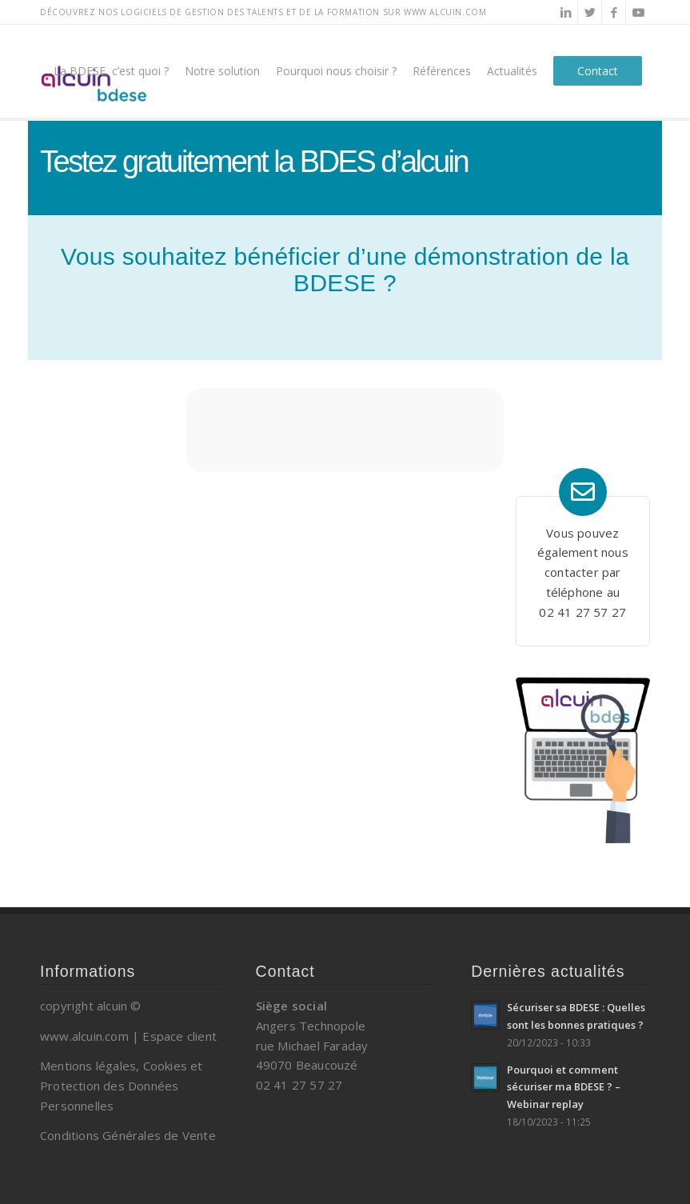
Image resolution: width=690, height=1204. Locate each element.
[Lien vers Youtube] (638, 12)
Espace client (179, 1036)
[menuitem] (111, 71)
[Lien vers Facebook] (613, 12)
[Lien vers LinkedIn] (565, 12)
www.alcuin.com (84, 1036)
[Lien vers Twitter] (589, 12)
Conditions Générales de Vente (128, 1135)
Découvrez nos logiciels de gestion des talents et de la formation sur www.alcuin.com (263, 12)
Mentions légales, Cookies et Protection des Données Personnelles (121, 1086)
